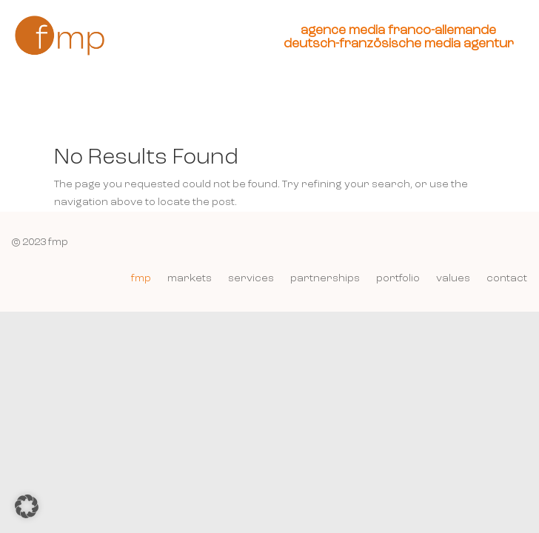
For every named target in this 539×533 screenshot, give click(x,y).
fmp (141, 278)
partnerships (325, 278)
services (251, 278)
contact (506, 278)
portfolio (398, 278)
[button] (26, 506)
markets (189, 278)
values (453, 278)
